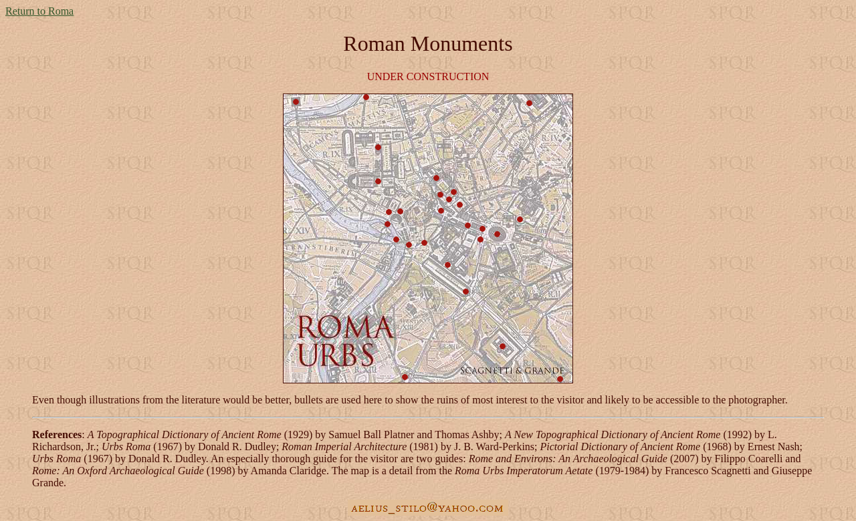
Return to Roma (39, 11)
